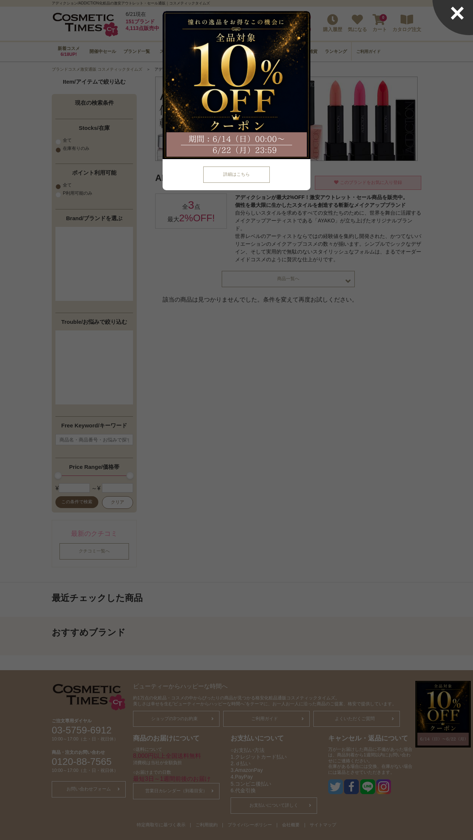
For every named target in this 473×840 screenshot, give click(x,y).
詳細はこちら (236, 174)
